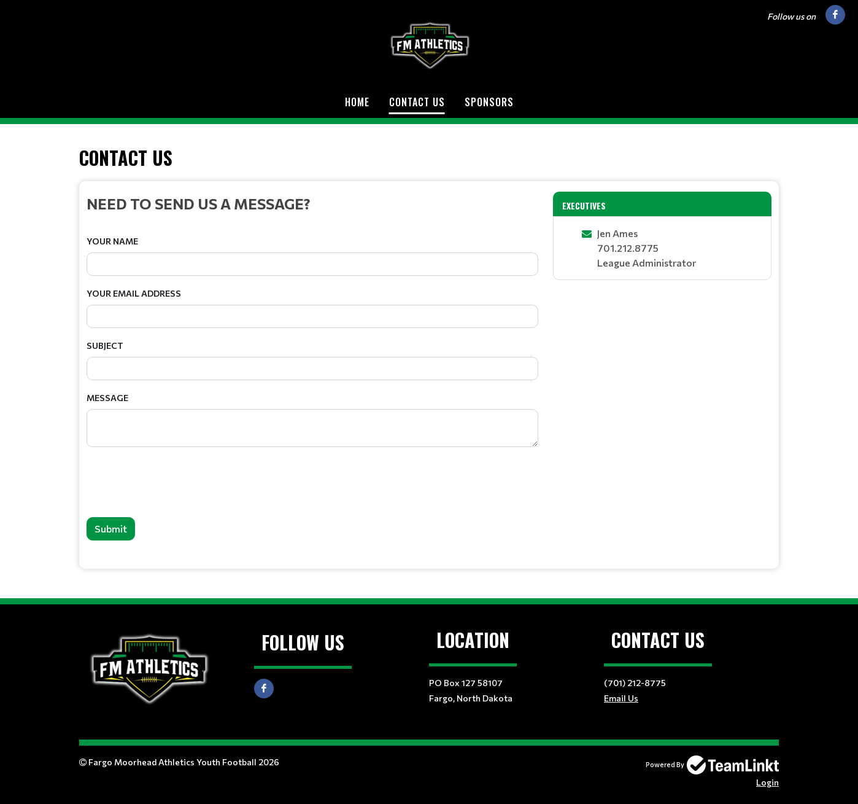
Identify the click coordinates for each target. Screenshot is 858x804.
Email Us (621, 698)
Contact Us (417, 102)
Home (357, 102)
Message (107, 397)
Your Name (112, 241)
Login (767, 782)
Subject (105, 345)
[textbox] (312, 203)
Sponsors (489, 102)
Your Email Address (134, 293)
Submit (111, 528)
